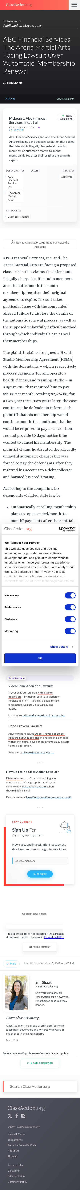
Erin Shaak (14, 83)
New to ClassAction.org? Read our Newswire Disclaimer (40, 244)
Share (10, 98)
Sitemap (12, 1156)
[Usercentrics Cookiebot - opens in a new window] (59, 529)
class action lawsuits (34, 786)
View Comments (65, 98)
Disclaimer (14, 1170)
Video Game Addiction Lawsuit (43, 715)
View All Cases (16, 1134)
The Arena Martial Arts (14, 196)
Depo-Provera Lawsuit (38, 752)
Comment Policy (17, 1181)
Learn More (12, 1040)
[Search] (40, 1086)
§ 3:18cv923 (17, 130)
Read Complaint (66, 117)
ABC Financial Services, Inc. (13, 181)
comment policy (58, 1053)
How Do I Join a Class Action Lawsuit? (48, 797)
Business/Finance (18, 216)
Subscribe (40, 874)
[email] (40, 861)
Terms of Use (16, 1165)
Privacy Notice (16, 1176)
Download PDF (54, 937)
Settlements (15, 1139)
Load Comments (40, 1063)
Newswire (14, 21)
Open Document (40, 947)
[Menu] (74, 5)
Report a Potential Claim (22, 1145)
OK (40, 658)
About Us (13, 1150)
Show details (59, 646)
